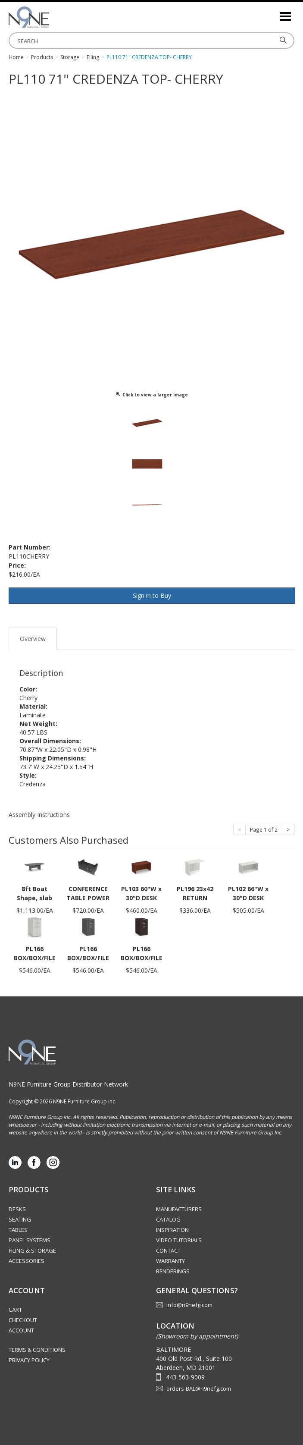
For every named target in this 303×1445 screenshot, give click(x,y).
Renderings (173, 1271)
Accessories (26, 1261)
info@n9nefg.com (189, 1305)
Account (21, 1330)
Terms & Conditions (37, 1350)
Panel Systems (29, 1240)
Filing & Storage (32, 1250)
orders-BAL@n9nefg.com (198, 1388)
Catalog (168, 1219)
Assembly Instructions (39, 814)
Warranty (170, 1261)
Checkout (23, 1320)
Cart (15, 1309)
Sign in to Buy (152, 595)
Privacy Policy (29, 1360)
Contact (168, 1250)
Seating (20, 1219)
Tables (18, 1230)
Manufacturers (179, 1209)
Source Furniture (52, 17)
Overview (33, 639)
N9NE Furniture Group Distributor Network (68, 1084)
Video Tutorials (179, 1240)
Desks (17, 1209)
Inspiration (172, 1230)
